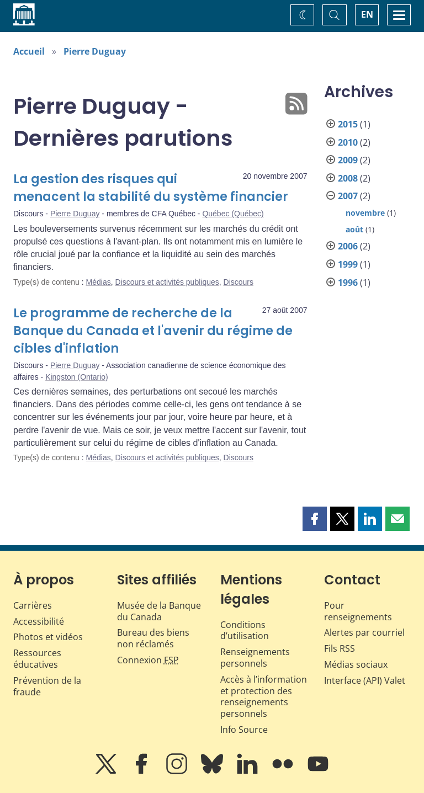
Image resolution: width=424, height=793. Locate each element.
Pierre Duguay (94, 51)
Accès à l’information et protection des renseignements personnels (263, 696)
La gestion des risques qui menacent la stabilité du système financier (150, 188)
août (354, 229)
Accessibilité (38, 621)
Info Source (244, 729)
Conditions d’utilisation (244, 630)
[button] (315, 519)
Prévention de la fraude (47, 686)
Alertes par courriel (364, 632)
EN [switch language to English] (367, 14)
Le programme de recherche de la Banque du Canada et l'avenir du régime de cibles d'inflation (153, 331)
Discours (238, 282)
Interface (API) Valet (364, 680)
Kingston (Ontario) (76, 376)
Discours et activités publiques (167, 282)
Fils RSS (339, 648)
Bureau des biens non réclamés (153, 638)
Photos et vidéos (48, 637)
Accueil (29, 51)
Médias (98, 282)
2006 (348, 246)
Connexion (148, 660)
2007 (348, 196)
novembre (365, 212)
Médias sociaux (356, 664)
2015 (348, 124)
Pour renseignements (358, 611)
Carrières (32, 605)
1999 (348, 264)
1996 (348, 282)
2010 (348, 142)
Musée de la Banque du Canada (159, 611)
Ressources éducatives (37, 658)
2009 (348, 160)
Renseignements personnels (255, 657)
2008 (348, 178)
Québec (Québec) (232, 213)
